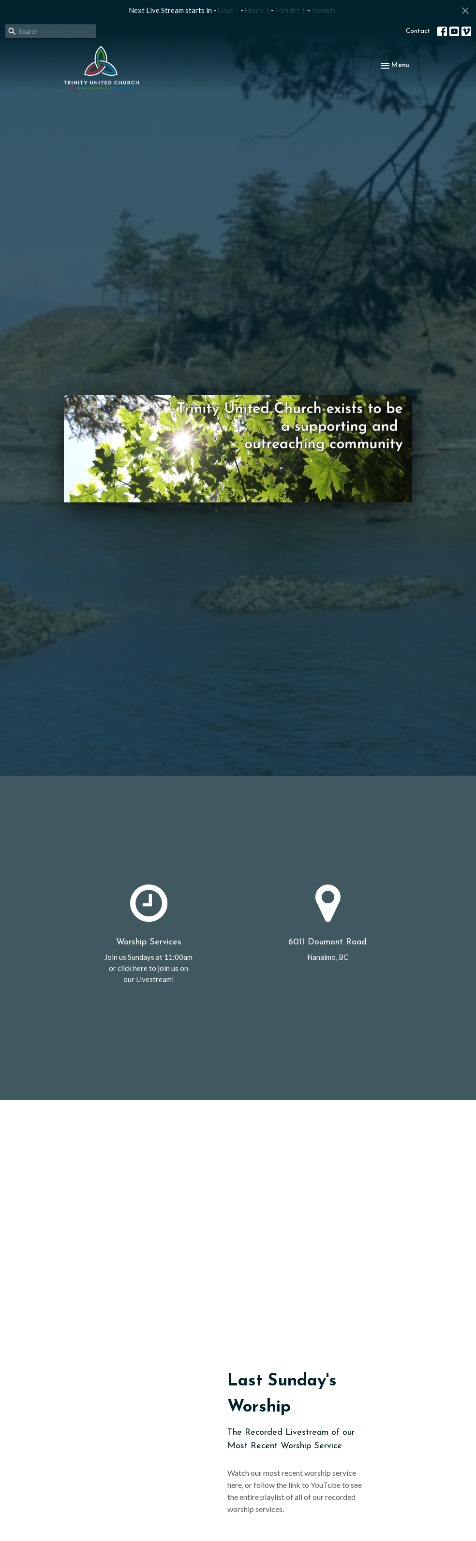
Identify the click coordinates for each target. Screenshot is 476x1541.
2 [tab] (231, 509)
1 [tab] (216, 509)
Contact (418, 31)
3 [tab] (245, 509)
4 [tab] (260, 509)
